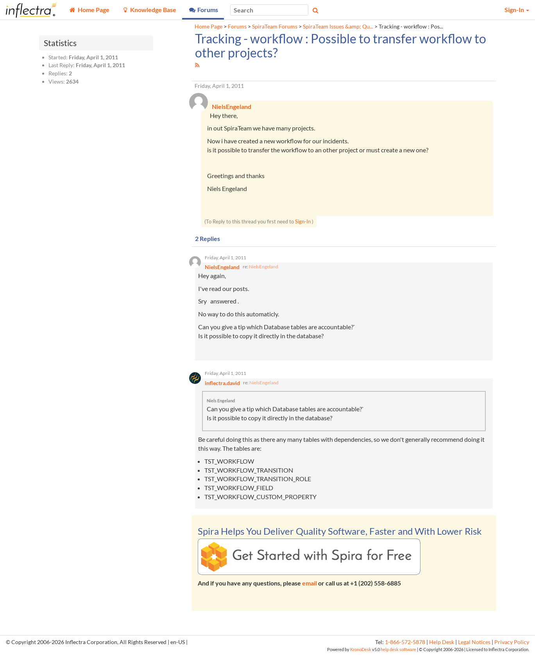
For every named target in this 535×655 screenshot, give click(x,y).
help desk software (398, 649)
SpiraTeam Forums (274, 26)
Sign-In (303, 221)
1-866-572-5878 (405, 642)
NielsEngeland (263, 266)
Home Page (208, 26)
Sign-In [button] (517, 9)
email (309, 583)
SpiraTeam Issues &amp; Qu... (338, 26)
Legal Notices (474, 642)
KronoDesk (360, 649)
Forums (237, 26)
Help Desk (441, 642)
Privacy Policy (511, 642)
